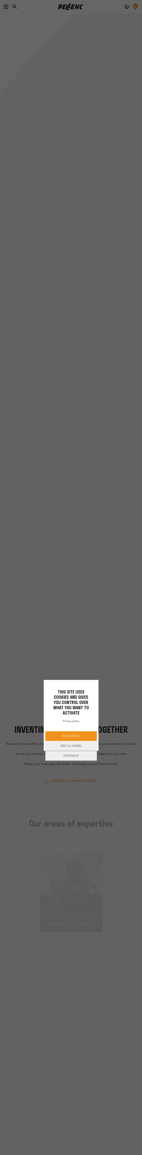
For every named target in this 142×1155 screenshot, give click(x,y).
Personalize (71, 755)
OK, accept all (71, 736)
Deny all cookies (71, 746)
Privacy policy (71, 721)
